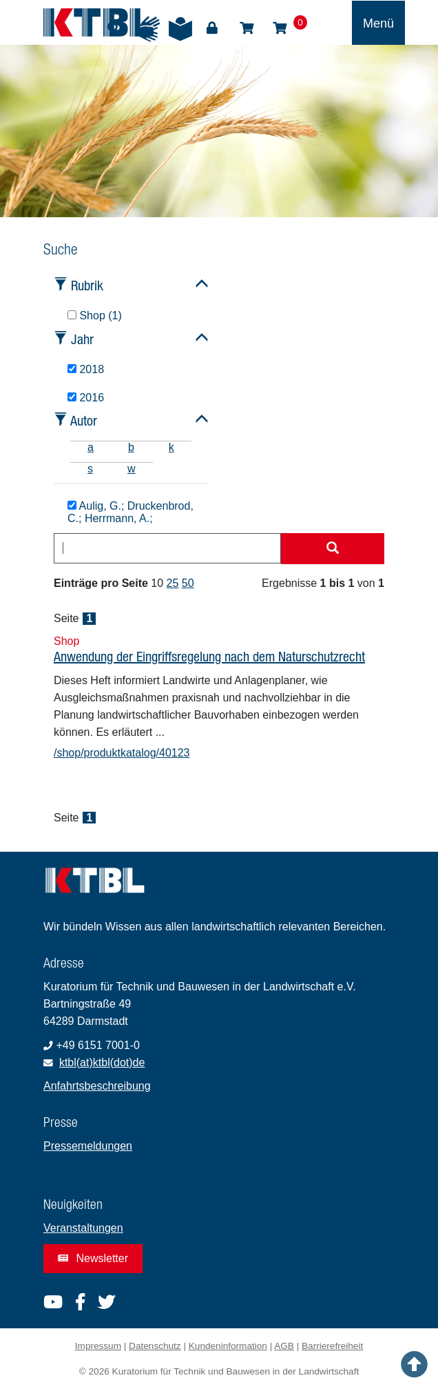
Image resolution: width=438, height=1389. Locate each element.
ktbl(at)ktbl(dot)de (102, 1062)
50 (188, 583)
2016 (85, 397)
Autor (83, 420)
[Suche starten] (332, 549)
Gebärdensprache (147, 29)
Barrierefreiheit (332, 1346)
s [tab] (90, 468)
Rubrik (87, 285)
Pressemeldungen (87, 1146)
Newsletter (93, 1258)
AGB (284, 1346)
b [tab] (131, 447)
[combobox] (167, 548)
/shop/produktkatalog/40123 (121, 753)
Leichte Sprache (180, 29)
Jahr (82, 339)
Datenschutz (155, 1346)
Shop (246, 28)
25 (173, 583)
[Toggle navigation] (378, 23)
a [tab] (90, 447)
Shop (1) (94, 315)
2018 (85, 369)
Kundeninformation (228, 1346)
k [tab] (171, 447)
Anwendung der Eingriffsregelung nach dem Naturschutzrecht (209, 656)
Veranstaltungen (83, 1228)
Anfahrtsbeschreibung (97, 1086)
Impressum (98, 1346)
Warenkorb (279, 28)
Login (212, 28)
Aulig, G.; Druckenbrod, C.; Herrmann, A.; (130, 512)
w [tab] (131, 468)
